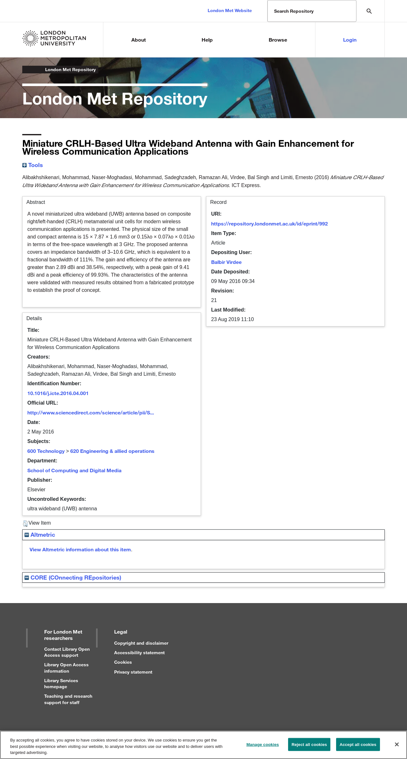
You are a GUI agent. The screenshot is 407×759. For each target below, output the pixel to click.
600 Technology (46, 451)
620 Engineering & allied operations (112, 451)
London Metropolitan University (27, 69)
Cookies (123, 662)
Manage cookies (262, 747)
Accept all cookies (358, 747)
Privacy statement (133, 672)
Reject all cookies (309, 747)
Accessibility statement (139, 652)
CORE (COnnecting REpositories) (72, 577)
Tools (32, 164)
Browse (278, 40)
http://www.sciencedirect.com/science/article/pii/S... (90, 412)
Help (207, 40)
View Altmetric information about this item (80, 549)
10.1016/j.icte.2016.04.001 (58, 393)
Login (349, 40)
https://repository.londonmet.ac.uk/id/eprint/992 (269, 223)
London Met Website (230, 10)
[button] (25, 524)
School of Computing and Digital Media (74, 470)
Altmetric (39, 534)
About (138, 40)
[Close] (397, 747)
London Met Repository (70, 69)
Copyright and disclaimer (141, 643)
